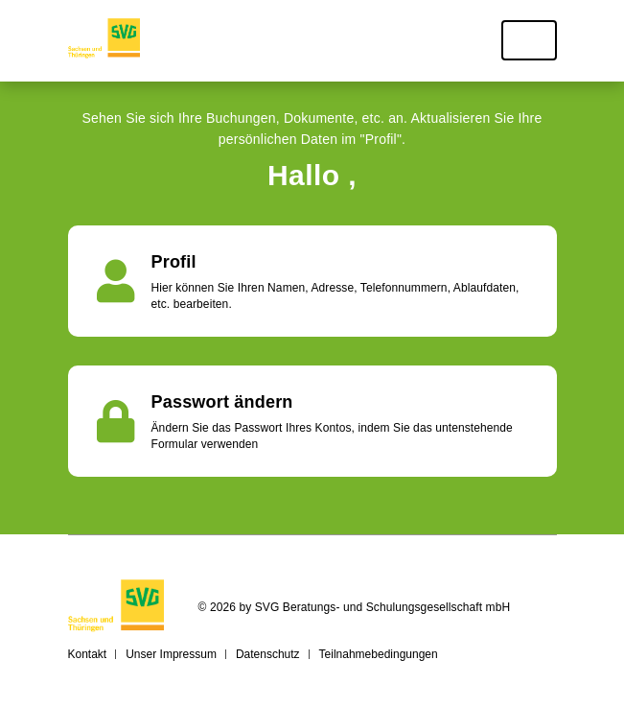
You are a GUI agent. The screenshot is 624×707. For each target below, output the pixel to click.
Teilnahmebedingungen (378, 654)
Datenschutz (268, 654)
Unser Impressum (171, 654)
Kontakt (87, 654)
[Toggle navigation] (529, 40)
